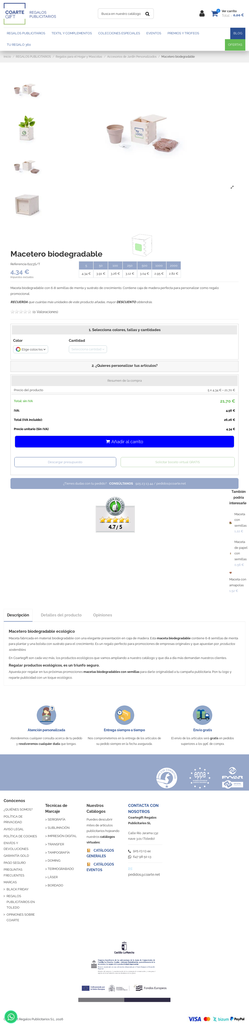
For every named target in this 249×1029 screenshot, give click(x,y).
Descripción (18, 615)
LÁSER (53, 877)
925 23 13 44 (139, 851)
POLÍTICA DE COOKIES (20, 836)
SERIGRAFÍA (56, 819)
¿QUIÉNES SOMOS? (18, 809)
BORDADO (55, 885)
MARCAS (10, 882)
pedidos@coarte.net (144, 874)
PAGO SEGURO (15, 863)
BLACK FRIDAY (17, 889)
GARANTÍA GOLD (16, 856)
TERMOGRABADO (61, 869)
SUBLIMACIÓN (59, 828)
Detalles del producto (61, 615)
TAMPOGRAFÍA (59, 852)
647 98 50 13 (139, 856)
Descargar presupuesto (65, 462)
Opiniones (102, 615)
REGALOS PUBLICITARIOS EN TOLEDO (21, 901)
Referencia (18, 264)
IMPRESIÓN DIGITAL (62, 836)
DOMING (54, 860)
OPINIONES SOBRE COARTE (21, 917)
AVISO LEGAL (14, 829)
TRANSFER (56, 844)
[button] (124, 366)
